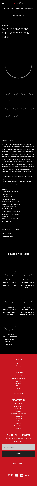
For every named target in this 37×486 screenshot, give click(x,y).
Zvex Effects (18, 416)
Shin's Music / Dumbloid (18, 413)
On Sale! (18, 391)
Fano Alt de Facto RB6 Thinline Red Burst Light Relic (27, 312)
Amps (18, 388)
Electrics (18, 381)
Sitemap (18, 366)
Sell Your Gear (18, 393)
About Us (19, 363)
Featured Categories (18, 378)
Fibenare (18, 423)
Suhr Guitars (18, 403)
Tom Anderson (18, 406)
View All (18, 428)
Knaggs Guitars (18, 408)
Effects (18, 386)
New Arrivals (18, 376)
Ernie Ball (18, 411)
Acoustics (18, 383)
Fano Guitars (18, 418)
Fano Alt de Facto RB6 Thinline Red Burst (27, 285)
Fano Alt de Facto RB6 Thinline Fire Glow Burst (9, 312)
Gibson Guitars (18, 426)
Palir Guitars (18, 421)
